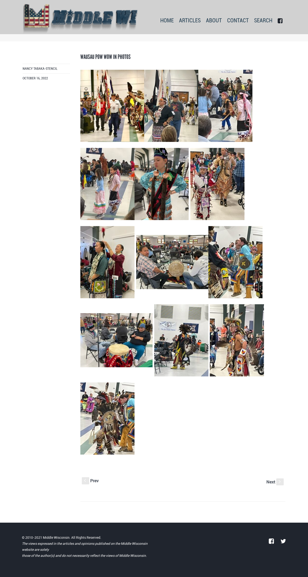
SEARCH (263, 21)
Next (275, 482)
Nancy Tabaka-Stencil (40, 68)
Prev (90, 480)
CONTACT (238, 21)
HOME (167, 21)
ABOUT (214, 21)
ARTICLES (190, 21)
